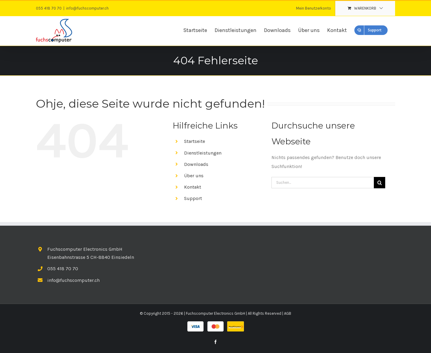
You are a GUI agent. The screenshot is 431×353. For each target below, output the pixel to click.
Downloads (196, 164)
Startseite (194, 141)
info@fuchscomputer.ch (87, 8)
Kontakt (192, 187)
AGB (287, 313)
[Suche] (379, 182)
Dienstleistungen (202, 153)
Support (193, 198)
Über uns (194, 175)
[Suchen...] (322, 182)
